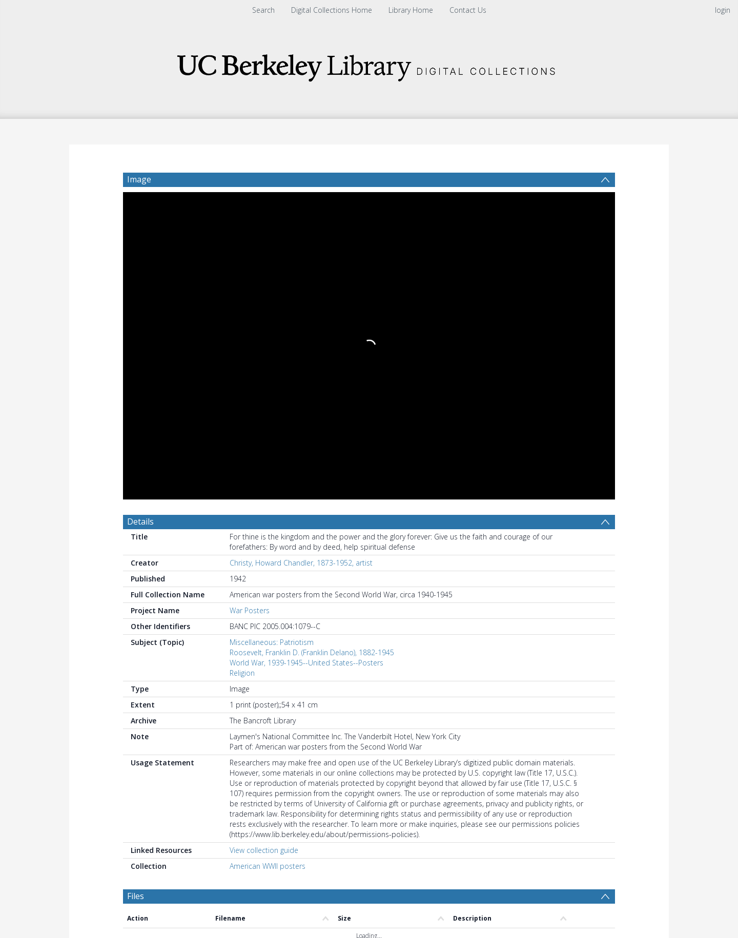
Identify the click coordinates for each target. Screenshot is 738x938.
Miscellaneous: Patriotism (272, 330)
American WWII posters (267, 553)
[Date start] (294, 677)
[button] (308, 905)
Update (490, 677)
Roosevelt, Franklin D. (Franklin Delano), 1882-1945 (312, 340)
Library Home (410, 10)
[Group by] (189, 677)
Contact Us (467, 10)
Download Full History (573, 859)
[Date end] (373, 677)
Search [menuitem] (263, 10)
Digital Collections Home (331, 10)
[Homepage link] (369, 65)
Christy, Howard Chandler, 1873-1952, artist (301, 250)
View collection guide (264, 538)
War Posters (250, 298)
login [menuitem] (722, 10)
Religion (242, 360)
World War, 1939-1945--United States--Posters (306, 350)
